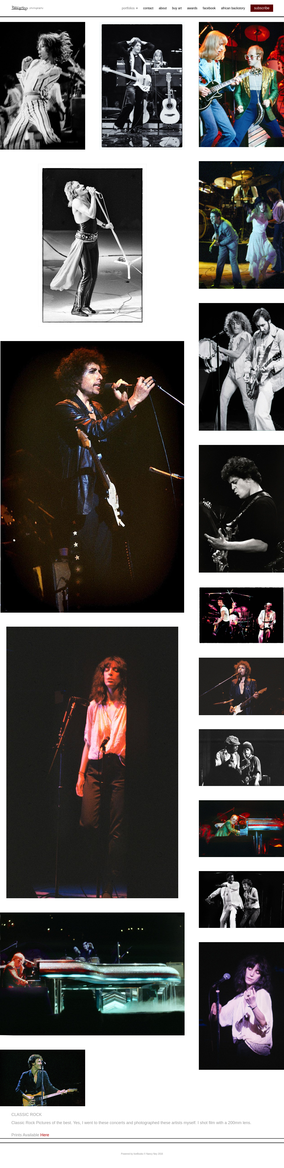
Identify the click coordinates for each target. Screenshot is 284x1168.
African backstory (233, 8)
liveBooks (138, 1154)
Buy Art (177, 8)
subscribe (262, 8)
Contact (148, 8)
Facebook (209, 8)
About (163, 8)
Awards (192, 8)
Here (44, 1135)
